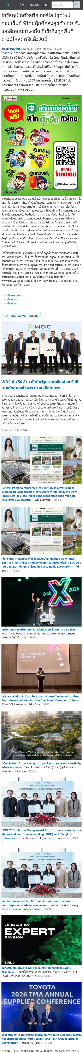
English (34, 5)
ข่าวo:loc (12, 304)
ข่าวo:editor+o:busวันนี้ (21, 316)
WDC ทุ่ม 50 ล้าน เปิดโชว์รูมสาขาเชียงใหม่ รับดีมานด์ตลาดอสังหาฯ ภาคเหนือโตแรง (39, 385)
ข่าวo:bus (12, 300)
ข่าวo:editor (14, 296)
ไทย (22, 5)
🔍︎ (76, 5)
